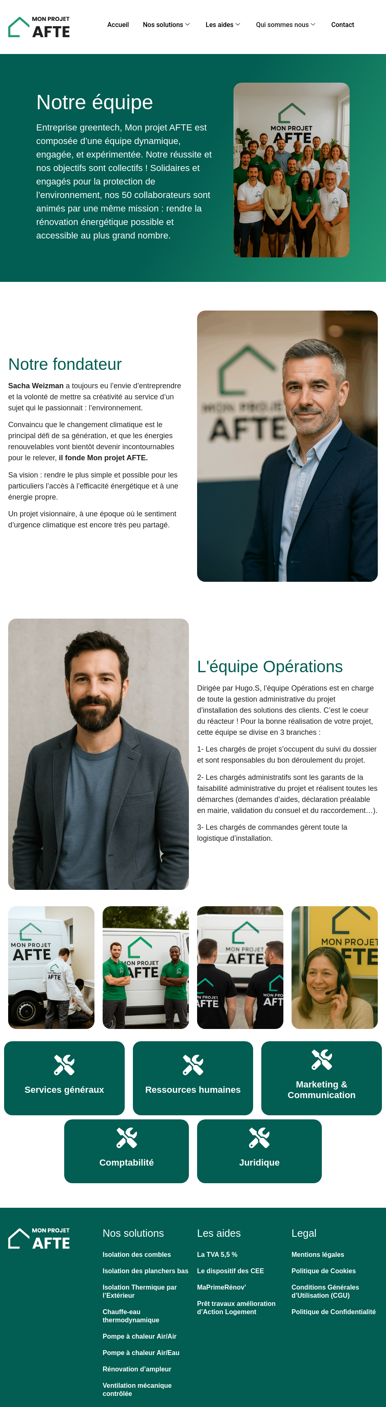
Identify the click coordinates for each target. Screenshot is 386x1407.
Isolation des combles (137, 1251)
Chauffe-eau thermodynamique (131, 1312)
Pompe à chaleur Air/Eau (141, 1349)
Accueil (138, 23)
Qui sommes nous (276, 23)
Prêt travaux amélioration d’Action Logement (236, 1304)
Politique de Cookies (324, 1267)
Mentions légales (318, 1251)
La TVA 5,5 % (217, 1251)
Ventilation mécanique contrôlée (137, 1386)
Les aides (224, 23)
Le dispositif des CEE (230, 1267)
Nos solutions (177, 23)
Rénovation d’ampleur (137, 1365)
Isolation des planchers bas (146, 1267)
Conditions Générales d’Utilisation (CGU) (325, 1288)
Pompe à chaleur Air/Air (140, 1333)
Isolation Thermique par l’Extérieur (140, 1288)
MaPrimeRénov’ (221, 1284)
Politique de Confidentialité (334, 1308)
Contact (323, 23)
